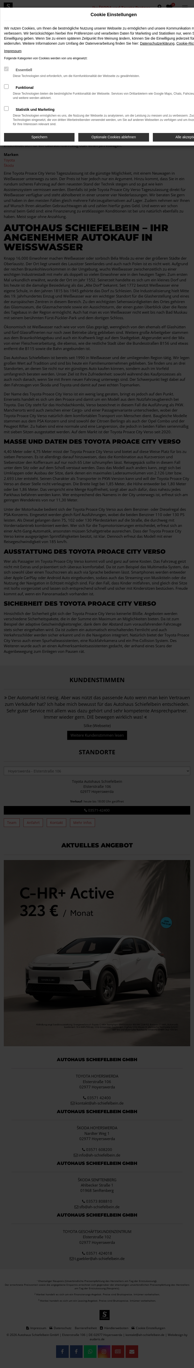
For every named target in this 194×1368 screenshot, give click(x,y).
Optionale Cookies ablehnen (113, 137)
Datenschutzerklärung (157, 43)
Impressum (12, 51)
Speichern (39, 137)
